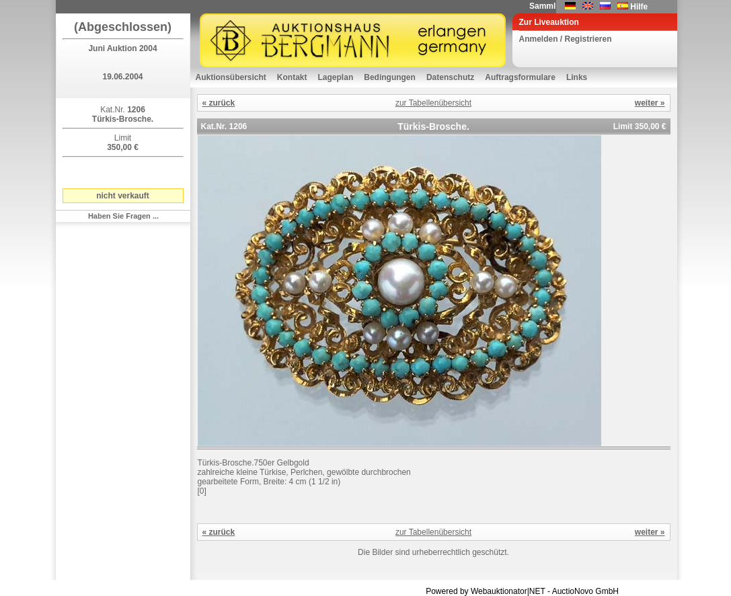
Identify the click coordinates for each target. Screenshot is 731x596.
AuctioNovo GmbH (585, 591)
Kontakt (292, 77)
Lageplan (336, 77)
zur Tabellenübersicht (433, 103)
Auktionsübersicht (231, 77)
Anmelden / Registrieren (565, 39)
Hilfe (639, 6)
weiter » (650, 103)
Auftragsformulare (520, 77)
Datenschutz (450, 77)
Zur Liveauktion (549, 22)
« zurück (218, 103)
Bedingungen (390, 77)
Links (576, 77)
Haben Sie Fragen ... (123, 216)
